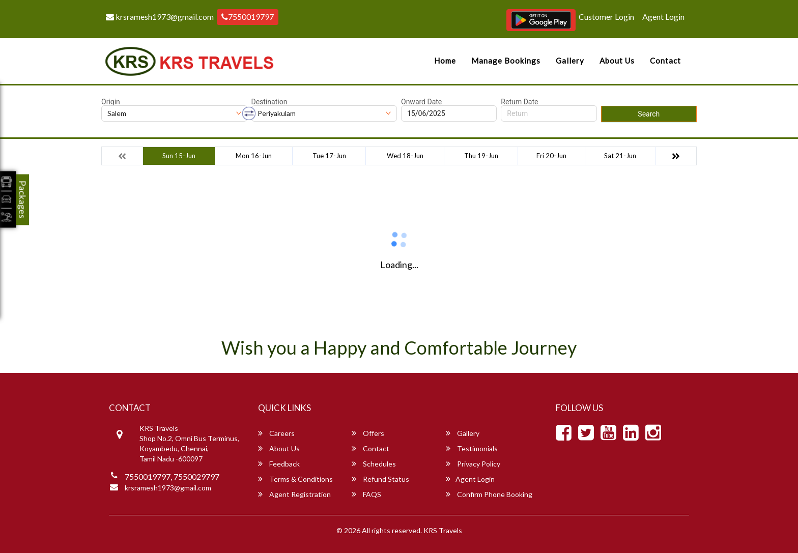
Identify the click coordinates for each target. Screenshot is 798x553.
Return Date (519, 101)
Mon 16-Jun (254, 156)
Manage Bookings (505, 60)
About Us (617, 60)
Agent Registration (294, 494)
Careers (276, 433)
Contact (665, 60)
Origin (110, 101)
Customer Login (606, 16)
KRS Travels (442, 530)
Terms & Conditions (295, 479)
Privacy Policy (473, 463)
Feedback (279, 463)
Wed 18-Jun (405, 156)
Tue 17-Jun (329, 156)
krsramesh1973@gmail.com (160, 16)
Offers (368, 433)
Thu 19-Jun (481, 156)
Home (445, 60)
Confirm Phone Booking (489, 494)
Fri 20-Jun (551, 156)
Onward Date (421, 101)
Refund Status (380, 479)
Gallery (570, 60)
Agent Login (663, 16)
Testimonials (472, 448)
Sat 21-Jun (620, 156)
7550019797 (247, 16)
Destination (269, 101)
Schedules (374, 463)
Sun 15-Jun (178, 156)
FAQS (366, 494)
